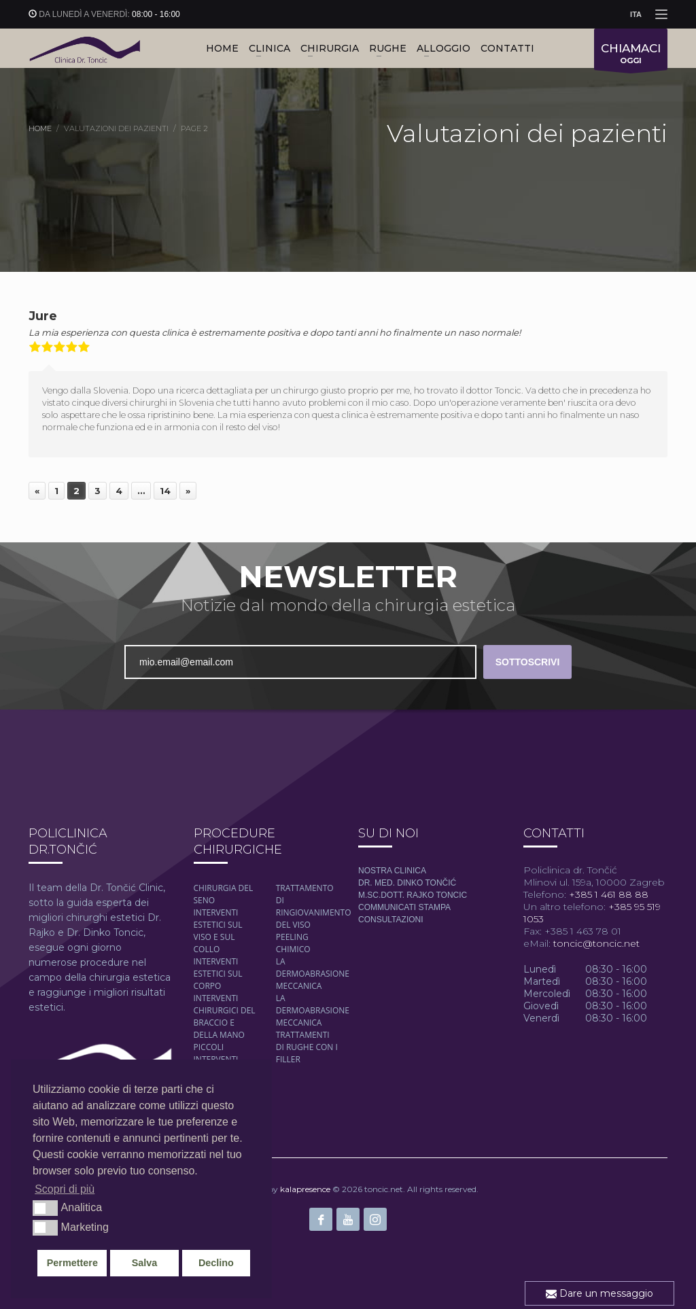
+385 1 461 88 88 (607, 894)
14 (165, 490)
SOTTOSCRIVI (527, 662)
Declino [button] (216, 1262)
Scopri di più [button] (64, 1189)
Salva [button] (145, 1262)
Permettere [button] (72, 1262)
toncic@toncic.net (596, 943)
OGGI (630, 55)
